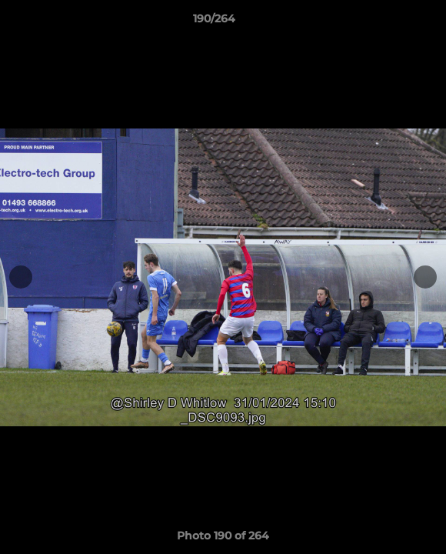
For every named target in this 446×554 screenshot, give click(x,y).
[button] (390, 22)
